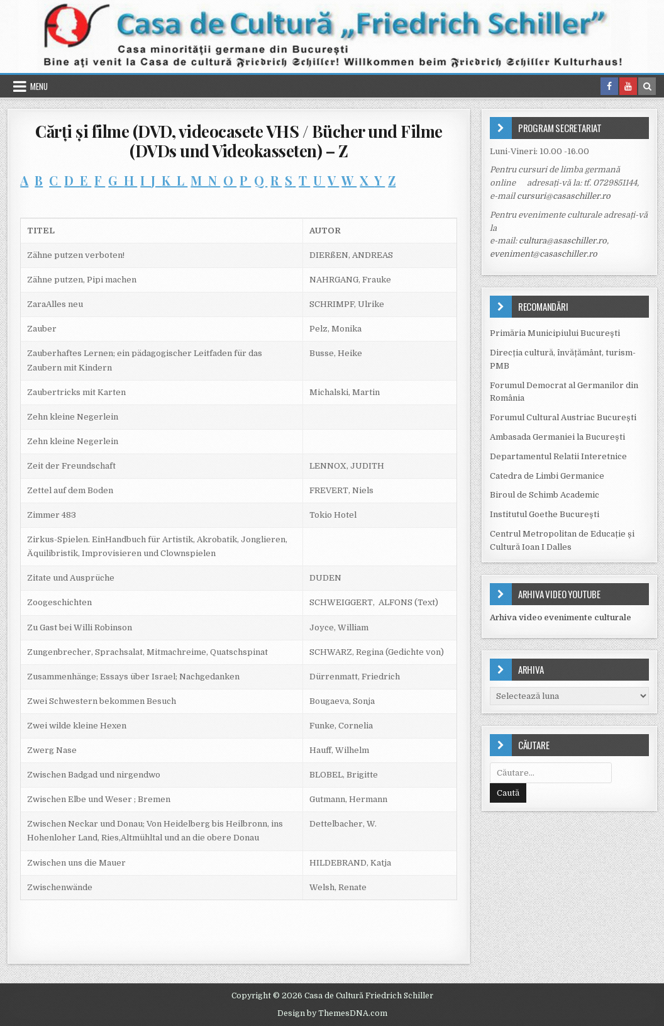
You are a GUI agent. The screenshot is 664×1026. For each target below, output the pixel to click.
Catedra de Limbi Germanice (547, 476)
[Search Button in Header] (647, 86)
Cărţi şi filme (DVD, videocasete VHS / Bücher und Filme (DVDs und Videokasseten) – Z (239, 141)
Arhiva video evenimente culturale (560, 617)
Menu (39, 86)
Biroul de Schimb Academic (544, 494)
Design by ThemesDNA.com (332, 1013)
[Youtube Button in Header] (628, 86)
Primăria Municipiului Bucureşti (555, 333)
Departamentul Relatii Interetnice (558, 456)
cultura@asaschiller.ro (563, 240)
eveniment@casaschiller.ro (543, 254)
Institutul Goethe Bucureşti (544, 514)
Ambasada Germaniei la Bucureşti (557, 437)
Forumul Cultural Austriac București (563, 417)
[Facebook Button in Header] (609, 86)
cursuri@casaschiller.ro (564, 196)
